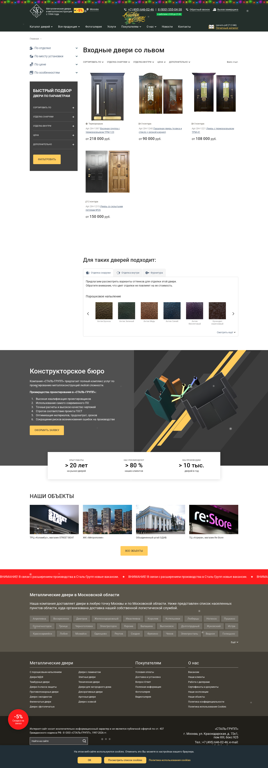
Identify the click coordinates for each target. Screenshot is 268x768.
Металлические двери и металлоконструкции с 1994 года (59, 11)
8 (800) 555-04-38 (170, 9)
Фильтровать (47, 159)
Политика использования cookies (170, 760)
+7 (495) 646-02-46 (141, 9)
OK (89, 760)
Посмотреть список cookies (125, 760)
